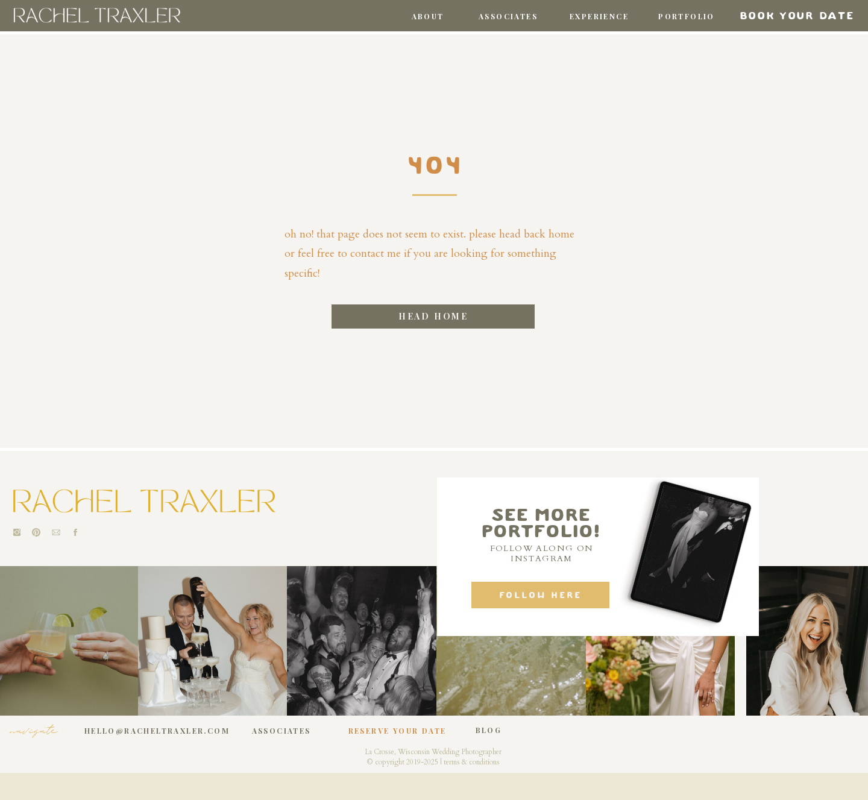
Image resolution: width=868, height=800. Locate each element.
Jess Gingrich (527, 785)
